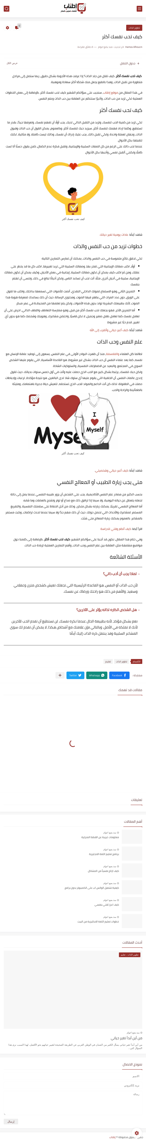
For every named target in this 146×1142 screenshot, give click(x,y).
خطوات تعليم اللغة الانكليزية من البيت (98, 921)
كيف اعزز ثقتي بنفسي (106, 905)
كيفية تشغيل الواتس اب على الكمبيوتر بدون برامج (92, 888)
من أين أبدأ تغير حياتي (126, 1038)
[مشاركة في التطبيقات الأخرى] (60, 675)
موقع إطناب (110, 92)
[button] (119, 675)
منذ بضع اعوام (109, 832)
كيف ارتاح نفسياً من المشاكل (103, 871)
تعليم (108, 661)
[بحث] (6, 9)
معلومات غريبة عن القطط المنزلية (100, 837)
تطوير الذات (134, 27)
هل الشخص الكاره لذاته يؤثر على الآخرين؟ (106, 610)
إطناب (112, 1137)
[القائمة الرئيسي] (139, 9)
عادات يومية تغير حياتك (114, 234)
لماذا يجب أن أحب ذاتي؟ (120, 574)
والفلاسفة (112, 354)
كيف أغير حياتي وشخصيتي (111, 470)
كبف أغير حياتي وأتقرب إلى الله (109, 330)
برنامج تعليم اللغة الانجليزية (104, 854)
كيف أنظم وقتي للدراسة (115, 529)
